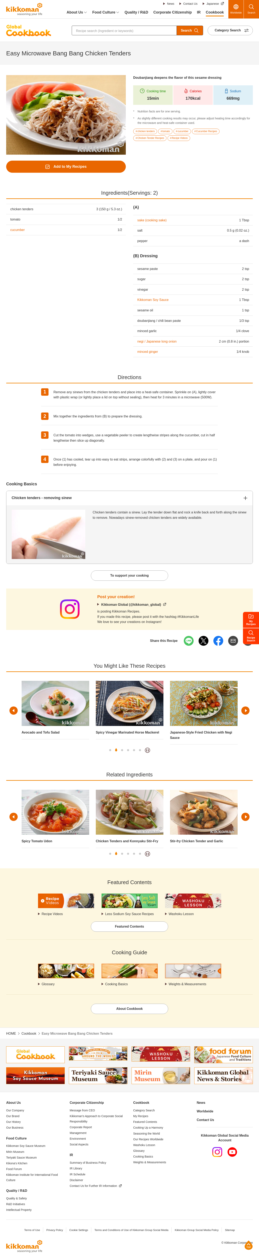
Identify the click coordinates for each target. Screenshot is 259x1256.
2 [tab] (116, 750)
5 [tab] (134, 750)
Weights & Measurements (187, 984)
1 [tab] (110, 750)
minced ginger (147, 351)
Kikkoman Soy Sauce (153, 300)
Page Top (248, 1245)
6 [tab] (140, 750)
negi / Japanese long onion (157, 341)
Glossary (48, 984)
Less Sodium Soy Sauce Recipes (129, 914)
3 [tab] (122, 750)
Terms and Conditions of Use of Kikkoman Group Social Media (131, 1230)
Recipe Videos (52, 914)
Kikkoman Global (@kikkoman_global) (131, 604)
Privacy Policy (54, 1230)
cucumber (17, 230)
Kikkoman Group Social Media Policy (197, 1230)
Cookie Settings (78, 1230)
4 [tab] (128, 750)
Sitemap (230, 1230)
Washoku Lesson (181, 914)
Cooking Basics (116, 984)
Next (245, 710)
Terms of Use (32, 1230)
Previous (13, 710)
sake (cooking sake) (151, 220)
